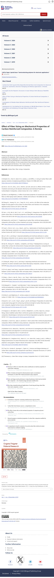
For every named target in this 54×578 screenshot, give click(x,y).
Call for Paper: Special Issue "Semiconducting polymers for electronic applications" (25, 72)
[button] (43, 14)
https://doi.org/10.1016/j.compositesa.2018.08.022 (16, 258)
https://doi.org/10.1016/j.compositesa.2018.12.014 (23, 281)
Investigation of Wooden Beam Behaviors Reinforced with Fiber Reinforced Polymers (25, 102)
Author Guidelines (35, 21)
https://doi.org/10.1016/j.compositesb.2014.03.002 (16, 325)
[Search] (20, 14)
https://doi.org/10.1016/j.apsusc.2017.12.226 (14, 307)
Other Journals (10, 550)
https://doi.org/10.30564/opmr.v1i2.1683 (16, 146)
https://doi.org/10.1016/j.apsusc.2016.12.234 (34, 232)
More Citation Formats (8, 489)
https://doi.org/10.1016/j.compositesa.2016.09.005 (18, 224)
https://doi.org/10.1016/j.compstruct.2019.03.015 (20, 352)
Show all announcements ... (9, 77)
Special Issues (47, 21)
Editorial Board (27, 25)
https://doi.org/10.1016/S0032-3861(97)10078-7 (15, 344)
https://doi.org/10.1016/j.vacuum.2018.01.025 (22, 317)
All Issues (24, 21)
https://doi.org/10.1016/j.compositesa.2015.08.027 (18, 273)
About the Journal (13, 21)
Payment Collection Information (15, 539)
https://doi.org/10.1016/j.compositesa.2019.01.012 (16, 335)
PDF (5, 476)
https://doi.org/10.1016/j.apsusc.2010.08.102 (14, 208)
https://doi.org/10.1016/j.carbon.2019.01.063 (18, 266)
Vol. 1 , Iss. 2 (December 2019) (20, 122)
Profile (8, 537)
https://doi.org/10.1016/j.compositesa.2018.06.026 (20, 240)
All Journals (9, 548)
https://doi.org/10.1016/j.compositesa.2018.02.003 (27, 248)
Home (3, 21)
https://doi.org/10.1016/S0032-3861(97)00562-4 (15, 183)
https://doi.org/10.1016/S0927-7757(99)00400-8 (15, 199)
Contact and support (12, 541)
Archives (9, 122)
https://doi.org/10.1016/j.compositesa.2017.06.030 (16, 291)
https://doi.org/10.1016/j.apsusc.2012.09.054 (29, 216)
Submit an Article (47, 30)
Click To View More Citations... (15, 391)
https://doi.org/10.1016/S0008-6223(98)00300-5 (31, 297)
